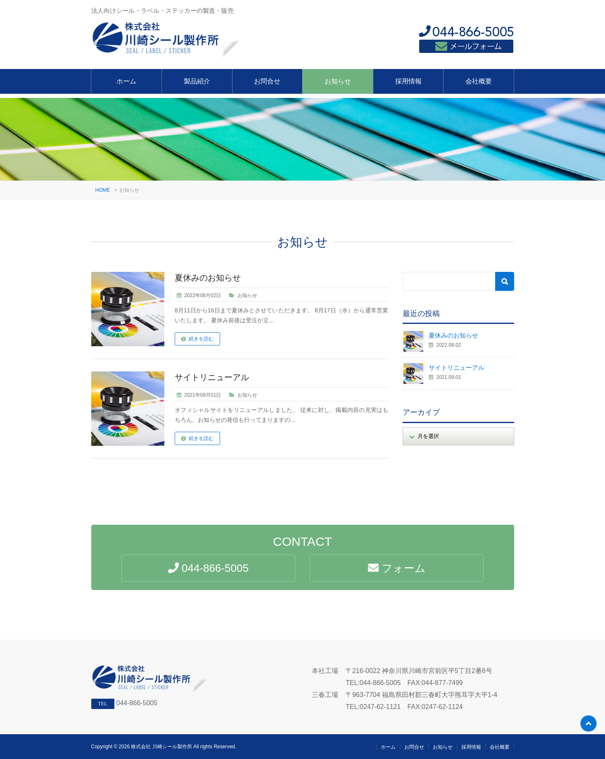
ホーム (126, 81)
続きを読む (201, 339)
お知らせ (338, 81)
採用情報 (408, 81)
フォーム (397, 568)
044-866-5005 (137, 703)
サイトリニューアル (212, 377)
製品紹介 (197, 81)
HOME (102, 190)
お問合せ (267, 81)
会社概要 (478, 81)
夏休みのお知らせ (208, 277)
